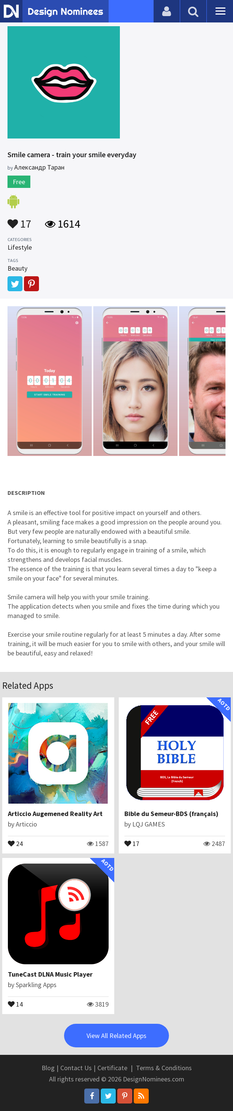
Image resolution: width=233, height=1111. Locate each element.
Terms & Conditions (164, 1067)
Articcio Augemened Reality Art (55, 813)
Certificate (112, 1067)
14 (15, 1003)
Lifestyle (19, 247)
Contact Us (76, 1067)
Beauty (17, 268)
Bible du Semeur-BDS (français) (171, 813)
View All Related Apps (116, 1035)
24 (15, 843)
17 (19, 220)
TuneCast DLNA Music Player (50, 974)
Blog (48, 1067)
